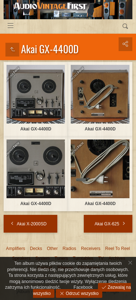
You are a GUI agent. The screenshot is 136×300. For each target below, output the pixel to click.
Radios (69, 248)
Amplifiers (15, 248)
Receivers (90, 248)
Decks (36, 248)
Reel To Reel (117, 248)
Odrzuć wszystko (82, 293)
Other (52, 248)
